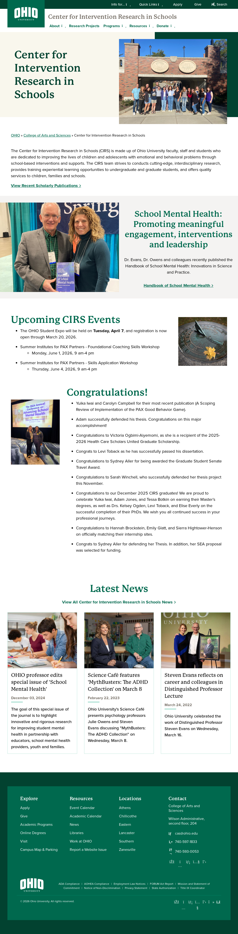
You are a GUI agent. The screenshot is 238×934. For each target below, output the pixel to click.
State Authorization (164, 888)
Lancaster (127, 833)
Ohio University (39, 901)
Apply (177, 4)
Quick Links (151, 4)
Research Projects (84, 26)
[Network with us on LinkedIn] (188, 861)
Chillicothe (128, 816)
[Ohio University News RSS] (218, 902)
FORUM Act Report (161, 884)
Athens (125, 807)
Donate (163, 26)
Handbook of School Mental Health (177, 285)
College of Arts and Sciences (47, 135)
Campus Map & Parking (39, 849)
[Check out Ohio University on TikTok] (211, 902)
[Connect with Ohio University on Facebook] (176, 902)
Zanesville (127, 849)
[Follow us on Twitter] (204, 861)
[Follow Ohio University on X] (204, 902)
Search (219, 4)
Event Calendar (82, 807)
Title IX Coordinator (192, 888)
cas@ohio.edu (186, 833)
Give (197, 4)
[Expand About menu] (63, 25)
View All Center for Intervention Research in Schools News (117, 602)
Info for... (121, 4)
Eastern (125, 824)
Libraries (76, 833)
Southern (126, 841)
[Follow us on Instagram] (180, 865)
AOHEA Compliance (96, 884)
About (55, 26)
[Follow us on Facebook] (172, 861)
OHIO (15, 135)
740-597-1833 (186, 841)
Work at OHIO (81, 841)
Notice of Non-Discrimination (102, 888)
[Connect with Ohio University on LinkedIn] (190, 902)
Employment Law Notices (129, 884)
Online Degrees (33, 833)
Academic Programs (36, 824)
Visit (23, 841)
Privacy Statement (136, 888)
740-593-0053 (187, 851)
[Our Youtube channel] (196, 861)
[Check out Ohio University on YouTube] (197, 905)
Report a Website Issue (88, 849)
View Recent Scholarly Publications (44, 186)
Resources (138, 26)
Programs (111, 26)
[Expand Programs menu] (123, 25)
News (74, 824)
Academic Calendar (86, 816)
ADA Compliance (69, 884)
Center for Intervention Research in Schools (112, 16)
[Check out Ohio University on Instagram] (183, 908)
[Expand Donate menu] (172, 25)
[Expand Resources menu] (150, 25)
